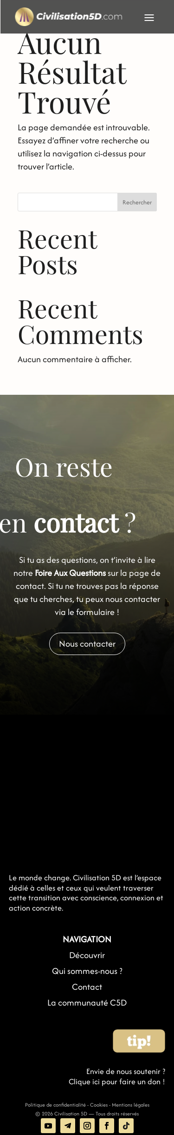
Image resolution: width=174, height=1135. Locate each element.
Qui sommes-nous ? (87, 971)
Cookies (99, 1104)
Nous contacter (87, 643)
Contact (87, 986)
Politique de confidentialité (55, 1104)
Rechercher (137, 202)
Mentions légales (130, 1104)
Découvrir (87, 955)
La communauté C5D (87, 1002)
